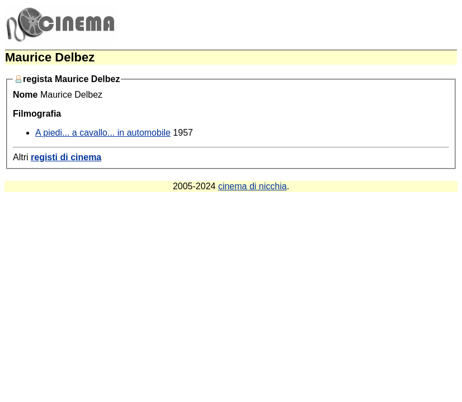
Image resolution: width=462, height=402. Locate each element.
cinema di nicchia (252, 186)
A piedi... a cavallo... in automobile (103, 132)
